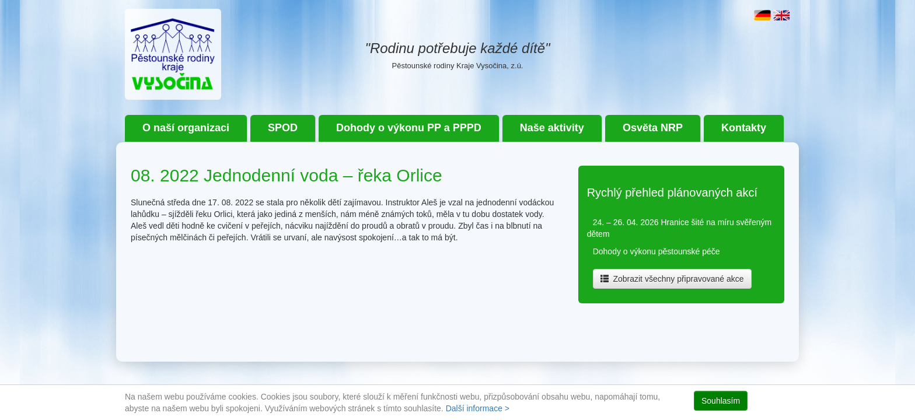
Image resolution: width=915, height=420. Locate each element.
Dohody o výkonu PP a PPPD (408, 128)
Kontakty (743, 128)
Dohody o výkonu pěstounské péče (656, 251)
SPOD (283, 128)
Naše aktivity (552, 128)
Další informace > (477, 408)
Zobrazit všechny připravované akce (672, 279)
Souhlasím (720, 400)
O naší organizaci (185, 128)
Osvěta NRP (653, 128)
